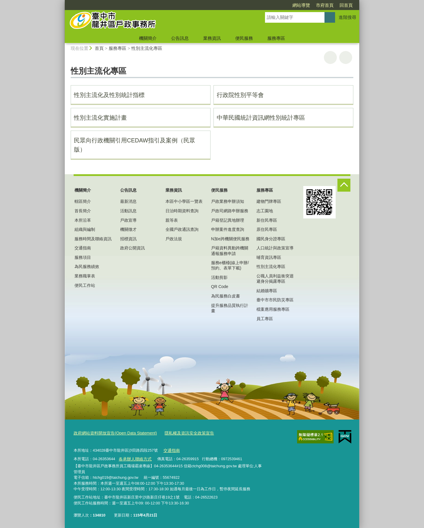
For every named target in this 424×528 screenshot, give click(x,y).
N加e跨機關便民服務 (230, 238)
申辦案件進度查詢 (227, 229)
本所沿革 (82, 220)
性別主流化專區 (146, 48)
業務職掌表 (84, 276)
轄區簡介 (82, 201)
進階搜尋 (347, 17)
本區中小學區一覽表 (184, 201)
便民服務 (244, 38)
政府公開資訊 (132, 248)
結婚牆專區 (266, 290)
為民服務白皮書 (225, 296)
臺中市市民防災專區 (275, 299)
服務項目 (82, 257)
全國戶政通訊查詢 (181, 229)
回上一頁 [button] (345, 57)
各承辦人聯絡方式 (133, 457)
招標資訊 (128, 238)
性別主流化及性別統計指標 (109, 95)
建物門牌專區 (268, 201)
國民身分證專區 (270, 238)
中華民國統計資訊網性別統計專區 (261, 117)
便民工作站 (84, 285)
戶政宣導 (128, 220)
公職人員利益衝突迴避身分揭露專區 (275, 279)
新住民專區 (266, 220)
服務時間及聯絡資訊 (93, 238)
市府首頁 (291, 5)
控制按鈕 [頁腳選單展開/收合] (343, 185)
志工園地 (264, 210)
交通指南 (82, 248)
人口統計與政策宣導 (275, 248)
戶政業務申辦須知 (227, 201)
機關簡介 (148, 38)
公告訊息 (180, 38)
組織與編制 (84, 229)
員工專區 (264, 318)
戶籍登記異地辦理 (227, 220)
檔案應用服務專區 (272, 309)
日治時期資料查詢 (181, 210)
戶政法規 (173, 238)
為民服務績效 (86, 266)
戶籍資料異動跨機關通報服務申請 (229, 251)
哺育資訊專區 (268, 257)
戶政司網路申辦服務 (229, 210)
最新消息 (128, 201)
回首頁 (312, 5)
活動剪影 (219, 277)
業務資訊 (212, 38)
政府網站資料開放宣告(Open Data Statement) (112, 433)
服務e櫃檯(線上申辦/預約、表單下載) (230, 265)
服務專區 (276, 38)
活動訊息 (128, 210)
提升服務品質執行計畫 (229, 308)
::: (62, 2)
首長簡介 (82, 210)
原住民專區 (266, 229)
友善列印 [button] (330, 57)
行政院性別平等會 (240, 95)
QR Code (219, 286)
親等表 (171, 220)
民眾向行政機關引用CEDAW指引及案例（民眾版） (134, 145)
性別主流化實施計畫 (100, 117)
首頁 (99, 48)
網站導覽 (267, 5)
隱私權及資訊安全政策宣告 (182, 433)
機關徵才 (128, 229)
